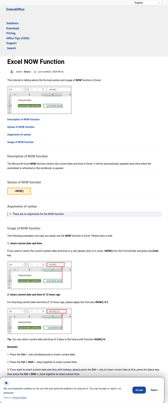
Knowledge (38, 362)
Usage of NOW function (20, 104)
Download (58, 12)
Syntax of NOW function (20, 89)
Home (15, 362)
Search (131, 12)
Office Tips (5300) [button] (95, 12)
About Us (114, 362)
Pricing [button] (74, 12)
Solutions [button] (42, 12)
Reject (154, 390)
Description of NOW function (23, 81)
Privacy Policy (87, 362)
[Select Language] (147, 2)
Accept (139, 390)
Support (116, 12)
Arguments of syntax (19, 96)
